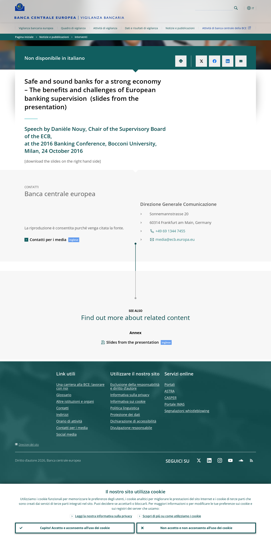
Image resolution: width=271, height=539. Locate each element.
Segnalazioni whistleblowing (186, 411)
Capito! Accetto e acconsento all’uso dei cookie (75, 528)
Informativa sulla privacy (129, 395)
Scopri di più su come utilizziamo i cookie (172, 516)
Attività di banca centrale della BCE (227, 28)
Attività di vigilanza (105, 28)
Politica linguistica (124, 408)
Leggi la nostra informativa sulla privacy (103, 516)
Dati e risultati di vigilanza (141, 28)
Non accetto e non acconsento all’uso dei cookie (196, 528)
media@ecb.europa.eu (175, 239)
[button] (243, 8)
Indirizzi (62, 414)
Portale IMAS (174, 404)
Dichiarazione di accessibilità (133, 421)
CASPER (170, 397)
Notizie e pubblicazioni (180, 28)
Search (236, 8)
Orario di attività (69, 421)
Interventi (81, 37)
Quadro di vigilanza (73, 28)
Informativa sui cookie (127, 401)
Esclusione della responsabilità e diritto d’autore (134, 386)
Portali (169, 384)
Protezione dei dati (125, 414)
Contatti (62, 408)
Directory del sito (29, 444)
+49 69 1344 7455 (170, 230)
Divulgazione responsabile (131, 427)
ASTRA (169, 391)
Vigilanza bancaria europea (36, 28)
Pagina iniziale (24, 37)
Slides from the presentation (132, 342)
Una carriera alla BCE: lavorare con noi (80, 386)
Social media (66, 434)
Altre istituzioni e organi (75, 401)
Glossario (63, 395)
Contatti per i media (48, 239)
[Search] (214, 7)
